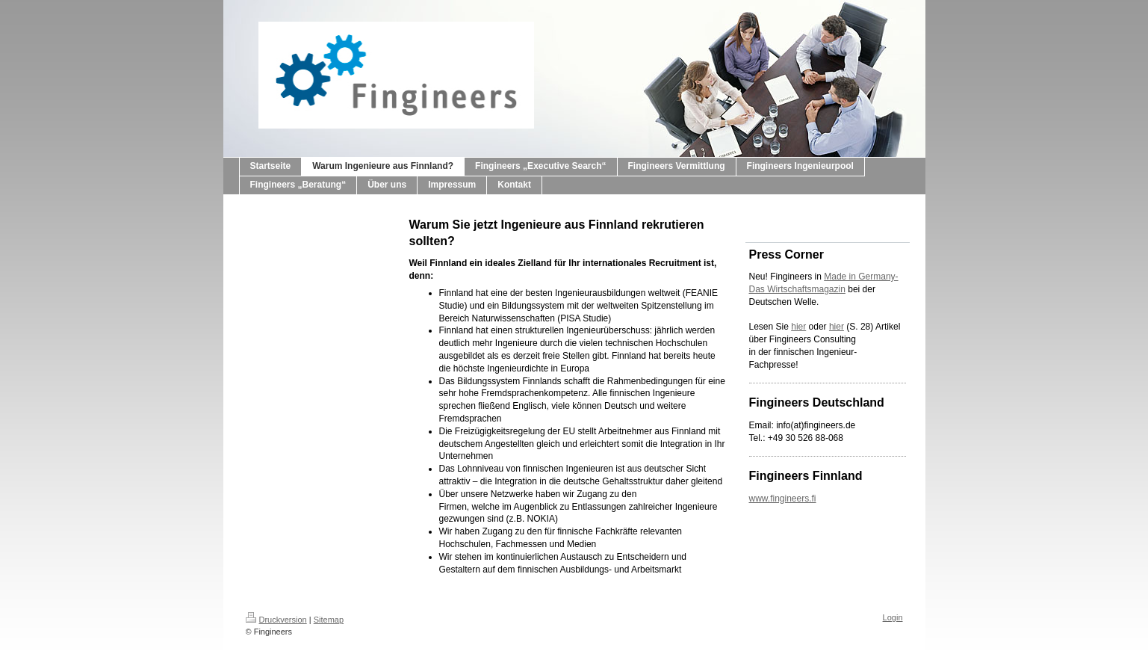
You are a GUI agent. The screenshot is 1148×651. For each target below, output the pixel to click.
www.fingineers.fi (782, 498)
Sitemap (329, 619)
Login (893, 617)
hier (798, 326)
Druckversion (276, 619)
